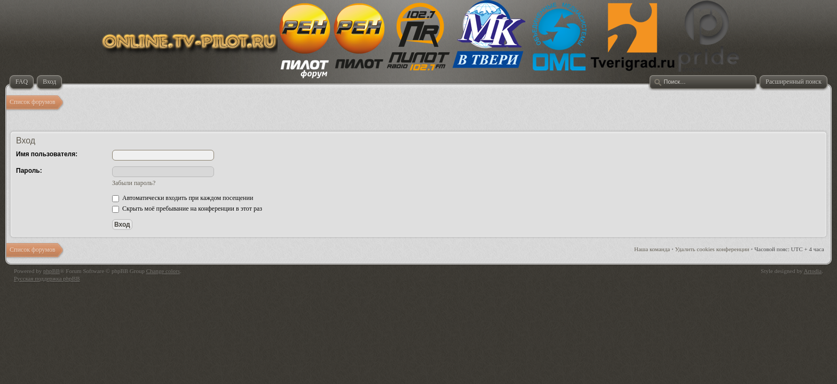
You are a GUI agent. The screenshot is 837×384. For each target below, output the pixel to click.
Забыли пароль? (133, 183)
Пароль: (29, 170)
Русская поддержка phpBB (47, 278)
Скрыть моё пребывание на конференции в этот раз (187, 208)
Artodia (813, 271)
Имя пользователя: (46, 154)
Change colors (163, 271)
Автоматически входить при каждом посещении (182, 198)
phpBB (51, 271)
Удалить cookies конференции (712, 249)
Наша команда (652, 249)
